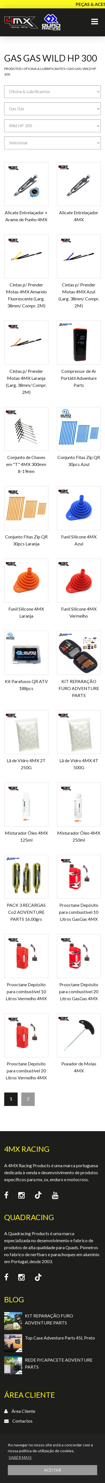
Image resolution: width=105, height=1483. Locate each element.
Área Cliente (23, 1411)
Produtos (12, 69)
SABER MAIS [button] (20, 1457)
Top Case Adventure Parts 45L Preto (60, 1337)
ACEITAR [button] (52, 1470)
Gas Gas (74, 69)
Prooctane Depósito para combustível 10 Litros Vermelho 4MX (26, 991)
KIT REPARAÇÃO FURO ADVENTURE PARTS (79, 688)
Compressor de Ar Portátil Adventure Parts (79, 378)
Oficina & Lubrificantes (44, 69)
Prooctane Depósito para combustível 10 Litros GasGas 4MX (78, 912)
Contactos (22, 1420)
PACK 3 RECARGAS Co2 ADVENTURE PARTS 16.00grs (26, 912)
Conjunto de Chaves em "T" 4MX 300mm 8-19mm (26, 464)
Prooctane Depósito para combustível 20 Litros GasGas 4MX (78, 991)
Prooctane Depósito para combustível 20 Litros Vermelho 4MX (26, 1070)
